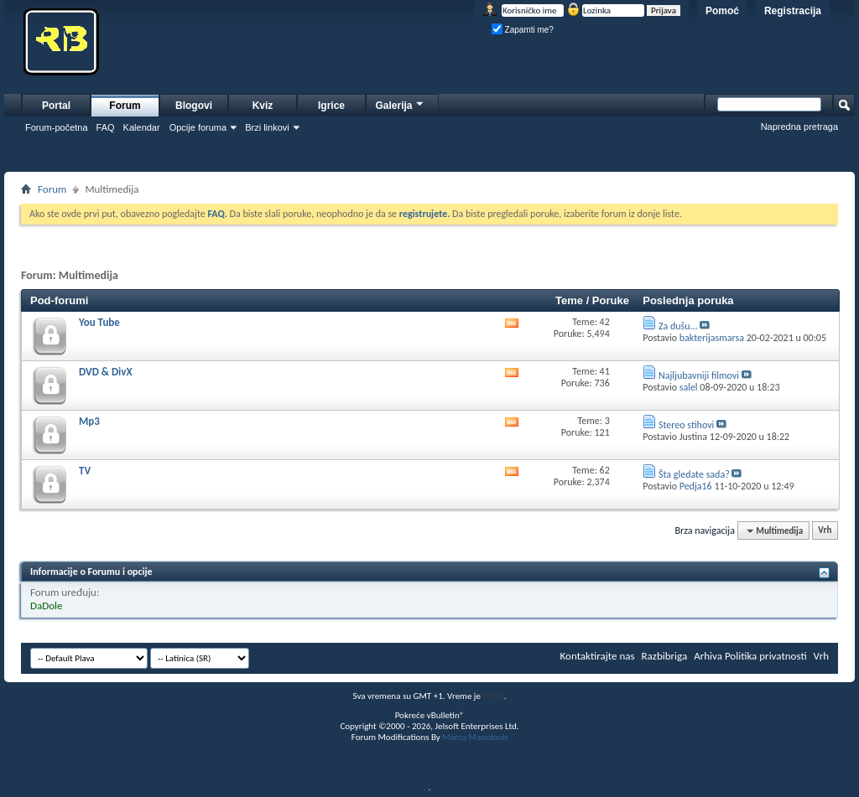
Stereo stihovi (686, 425)
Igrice (331, 105)
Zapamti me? (523, 29)
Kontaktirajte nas (597, 656)
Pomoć (722, 11)
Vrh (824, 530)
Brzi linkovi (267, 127)
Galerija (400, 103)
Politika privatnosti (766, 656)
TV (85, 470)
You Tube (99, 322)
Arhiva (708, 656)
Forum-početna (56, 127)
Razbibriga (665, 656)
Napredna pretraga (799, 127)
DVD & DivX (106, 371)
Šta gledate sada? (694, 474)
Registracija (792, 11)
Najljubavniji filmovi (699, 375)
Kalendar (141, 127)
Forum (124, 105)
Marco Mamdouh (475, 737)
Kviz (262, 105)
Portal (56, 105)
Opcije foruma (197, 127)
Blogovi (193, 105)
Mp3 (89, 421)
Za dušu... (678, 326)
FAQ (105, 127)
